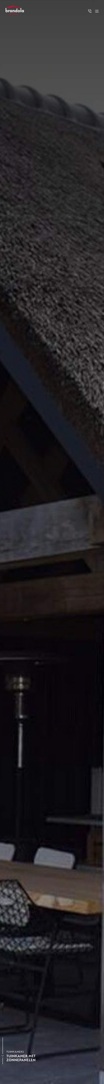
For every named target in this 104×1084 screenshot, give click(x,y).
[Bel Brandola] (90, 11)
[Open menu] (97, 11)
